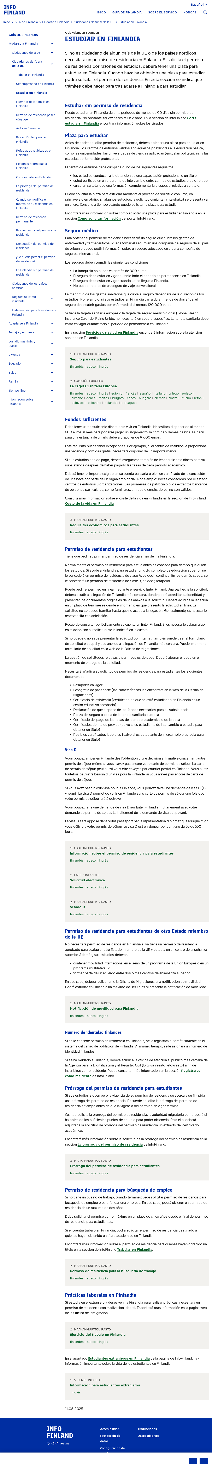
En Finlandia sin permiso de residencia (35, 272)
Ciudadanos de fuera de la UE (27, 64)
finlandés (77, 366)
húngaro (145, 398)
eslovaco (78, 403)
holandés (111, 403)
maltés (104, 398)
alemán (159, 398)
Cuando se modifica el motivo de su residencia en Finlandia (34, 204)
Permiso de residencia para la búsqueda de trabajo (113, 1271)
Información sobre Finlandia (21, 402)
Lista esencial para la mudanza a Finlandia (34, 312)
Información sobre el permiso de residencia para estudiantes (122, 853)
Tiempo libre (17, 390)
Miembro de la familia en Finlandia (32, 104)
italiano (160, 393)
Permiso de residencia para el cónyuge (36, 117)
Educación (15, 363)
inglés (103, 366)
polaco (187, 393)
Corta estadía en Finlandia (33, 177)
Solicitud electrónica (87, 880)
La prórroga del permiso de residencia (35, 188)
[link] (14, 10)
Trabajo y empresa (21, 332)
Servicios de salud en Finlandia (112, 332)
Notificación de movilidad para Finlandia (104, 1008)
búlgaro (118, 398)
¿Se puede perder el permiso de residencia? (35, 259)
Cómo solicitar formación (99, 218)
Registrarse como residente (24, 299)
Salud (12, 372)
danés (90, 398)
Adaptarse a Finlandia (23, 323)
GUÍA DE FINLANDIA (127, 12)
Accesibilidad (109, 1429)
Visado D (77, 907)
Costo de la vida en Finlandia (89, 503)
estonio (116, 393)
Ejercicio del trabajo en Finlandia (97, 1335)
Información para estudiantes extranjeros (105, 1385)
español (145, 393)
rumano (77, 398)
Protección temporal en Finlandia (31, 140)
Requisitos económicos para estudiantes (104, 525)
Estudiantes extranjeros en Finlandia (119, 1358)
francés (131, 393)
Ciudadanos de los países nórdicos (30, 286)
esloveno (94, 403)
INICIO (101, 12)
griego (174, 393)
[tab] (32, 43)
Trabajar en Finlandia (30, 75)
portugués (129, 403)
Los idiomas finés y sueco (22, 344)
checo (131, 398)
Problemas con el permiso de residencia (36, 233)
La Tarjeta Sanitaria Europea (93, 386)
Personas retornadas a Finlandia (31, 166)
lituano (186, 398)
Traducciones (147, 1429)
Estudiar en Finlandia (31, 93)
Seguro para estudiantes (90, 359)
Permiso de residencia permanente (31, 219)
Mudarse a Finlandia (23, 43)
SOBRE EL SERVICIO (162, 12)
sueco (91, 366)
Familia (13, 381)
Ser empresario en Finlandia (35, 84)
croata (173, 398)
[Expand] (52, 43)
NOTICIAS (189, 12)
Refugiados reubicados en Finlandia (34, 153)
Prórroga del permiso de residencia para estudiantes (115, 1166)
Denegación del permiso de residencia (35, 246)
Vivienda (14, 355)
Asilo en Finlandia (28, 128)
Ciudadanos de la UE (26, 53)
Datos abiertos (148, 1436)
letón (198, 398)
